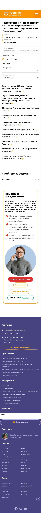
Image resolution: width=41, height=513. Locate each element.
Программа (7, 68)
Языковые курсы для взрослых (13, 361)
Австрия (7, 40)
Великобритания (8, 457)
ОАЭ (23, 457)
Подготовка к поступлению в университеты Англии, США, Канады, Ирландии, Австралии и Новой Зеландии (18, 99)
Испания (5, 465)
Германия (5, 460)
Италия (4, 468)
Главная (7, 35)
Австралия (5, 448)
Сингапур (24, 460)
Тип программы (8, 48)
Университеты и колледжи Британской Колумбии (20, 150)
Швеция (24, 471)
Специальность (8, 75)
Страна (7, 59)
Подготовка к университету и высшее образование (20, 369)
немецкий (24, 483)
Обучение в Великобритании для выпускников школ (17, 123)
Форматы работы (20, 291)
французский (26, 489)
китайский (5, 497)
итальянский (6, 494)
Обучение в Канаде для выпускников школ (19, 116)
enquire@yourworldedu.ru (15, 330)
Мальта (24, 451)
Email (3, 414)
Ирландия (5, 462)
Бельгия (4, 454)
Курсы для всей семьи (9, 375)
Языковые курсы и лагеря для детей (15, 358)
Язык (16, 59)
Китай (23, 448)
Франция (24, 465)
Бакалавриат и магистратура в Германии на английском (20, 135)
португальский (26, 486)
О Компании (20, 285)
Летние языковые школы (12, 397)
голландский (6, 489)
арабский (5, 486)
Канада (4, 471)
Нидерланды (25, 454)
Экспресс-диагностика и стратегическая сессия (20, 391)
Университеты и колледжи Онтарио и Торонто (19, 143)
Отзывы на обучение (21, 347)
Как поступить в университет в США (20, 130)
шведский (24, 491)
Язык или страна (9, 55)
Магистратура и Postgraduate (12, 372)
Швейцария (25, 468)
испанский (5, 491)
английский (6, 483)
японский (24, 494)
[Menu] (36, 14)
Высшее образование (11, 403)
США (23, 462)
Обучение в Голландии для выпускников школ (20, 109)
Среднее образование (11, 400)
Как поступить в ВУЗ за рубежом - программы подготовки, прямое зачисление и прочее (17, 88)
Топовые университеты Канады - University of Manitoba (17, 157)
